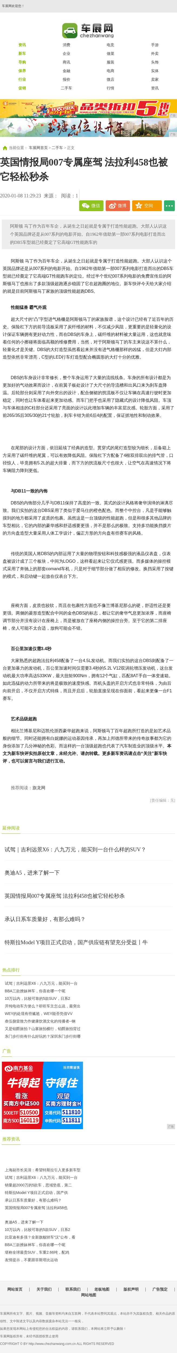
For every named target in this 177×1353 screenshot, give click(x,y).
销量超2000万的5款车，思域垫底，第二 (38, 1185)
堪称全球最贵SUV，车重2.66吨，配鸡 (37, 1252)
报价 (66, 79)
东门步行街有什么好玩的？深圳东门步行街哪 (43, 1036)
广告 (6, 1051)
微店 (110, 79)
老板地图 (101, 1289)
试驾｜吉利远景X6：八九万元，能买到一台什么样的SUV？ (75, 849)
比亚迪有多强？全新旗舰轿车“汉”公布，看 (40, 1237)
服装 (110, 62)
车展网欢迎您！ (13, 6)
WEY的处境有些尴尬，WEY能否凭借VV (38, 1013)
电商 (110, 71)
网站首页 (14, 1289)
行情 (110, 88)
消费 (66, 45)
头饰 (155, 62)
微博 (122, 205)
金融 (66, 71)
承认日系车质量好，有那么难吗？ (45, 919)
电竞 (110, 45)
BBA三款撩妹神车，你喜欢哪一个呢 (35, 991)
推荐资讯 (11, 1139)
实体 (155, 71)
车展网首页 (38, 148)
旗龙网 (38, 787)
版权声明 (131, 1289)
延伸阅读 (11, 828)
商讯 (66, 62)
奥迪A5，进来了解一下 (32, 873)
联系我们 (73, 1289)
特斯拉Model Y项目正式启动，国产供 (36, 1192)
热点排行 (11, 970)
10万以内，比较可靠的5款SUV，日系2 (37, 998)
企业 (66, 53)
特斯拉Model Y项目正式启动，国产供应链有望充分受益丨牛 (76, 942)
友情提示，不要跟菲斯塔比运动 (31, 1260)
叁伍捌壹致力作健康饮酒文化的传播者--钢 (40, 1021)
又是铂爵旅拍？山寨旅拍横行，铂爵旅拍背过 (43, 1029)
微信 (95, 205)
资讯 (155, 88)
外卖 (155, 53)
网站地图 (88, 1295)
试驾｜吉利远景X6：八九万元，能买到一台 (41, 983)
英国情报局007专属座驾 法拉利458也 (36, 1208)
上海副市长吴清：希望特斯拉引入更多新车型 (43, 1170)
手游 (155, 45)
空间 (148, 205)
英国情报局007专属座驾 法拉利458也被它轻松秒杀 (65, 896)
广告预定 (160, 1289)
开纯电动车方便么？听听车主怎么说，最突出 (43, 1006)
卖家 (155, 79)
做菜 (110, 53)
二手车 (66, 88)
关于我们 (44, 1289)
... (169, 205)
